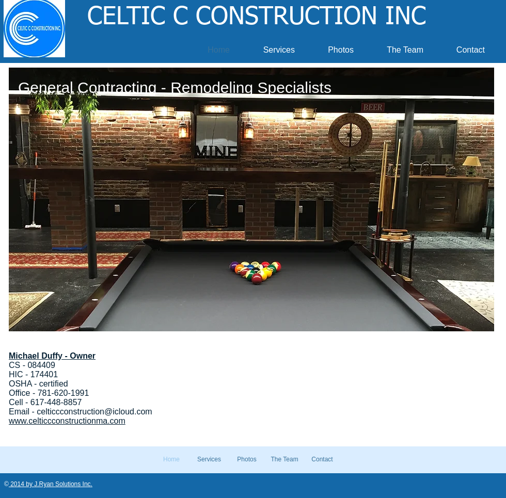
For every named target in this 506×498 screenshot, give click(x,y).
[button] (251, 199)
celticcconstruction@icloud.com (94, 411)
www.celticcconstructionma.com (67, 420)
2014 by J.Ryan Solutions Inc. (50, 484)
